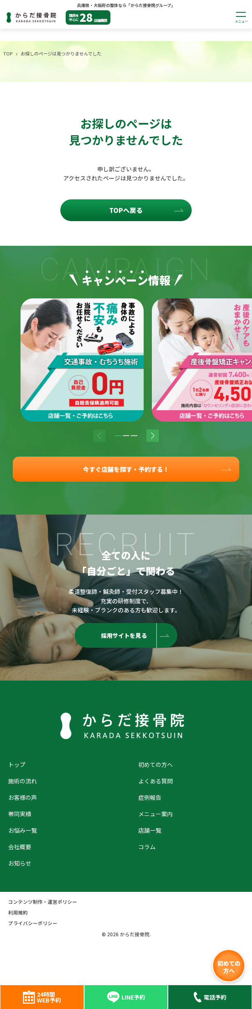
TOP (7, 53)
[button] (118, 435)
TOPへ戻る (126, 210)
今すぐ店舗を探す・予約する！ (126, 470)
